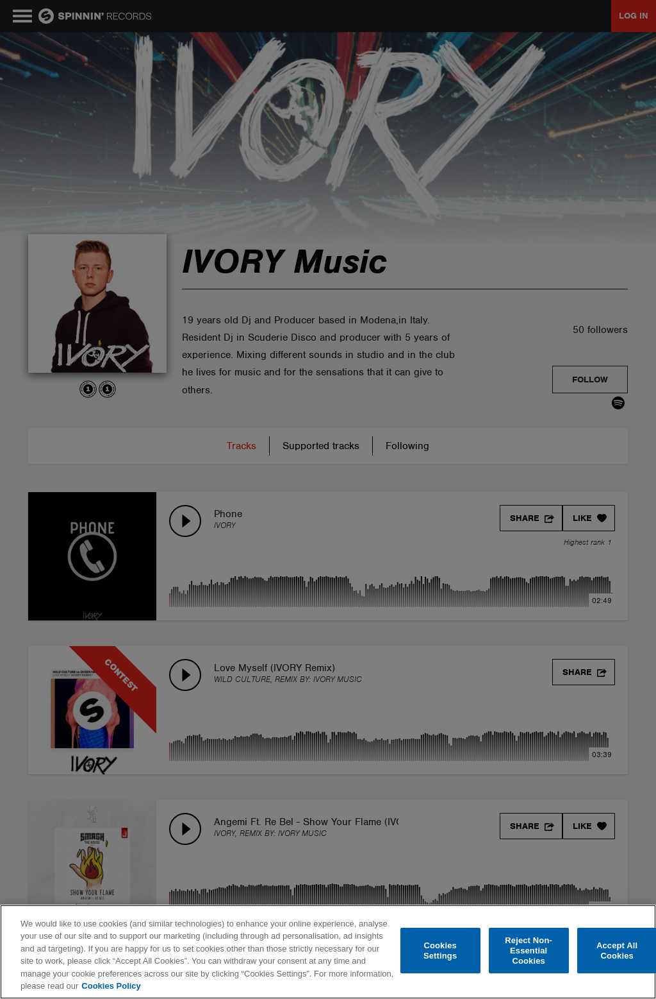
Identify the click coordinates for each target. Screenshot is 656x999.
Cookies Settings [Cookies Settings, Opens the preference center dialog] (440, 951)
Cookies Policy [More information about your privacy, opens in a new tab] (110, 986)
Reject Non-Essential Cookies (528, 951)
